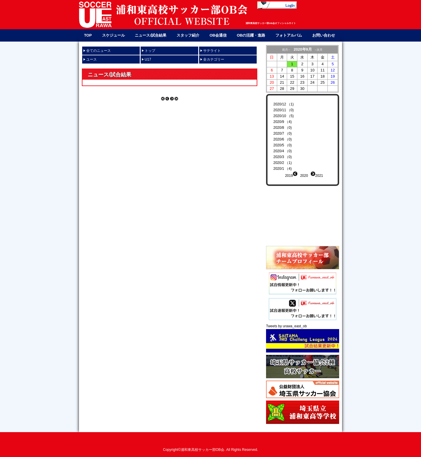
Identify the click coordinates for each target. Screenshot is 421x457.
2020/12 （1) (283, 104)
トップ (150, 51)
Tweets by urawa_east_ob (286, 322)
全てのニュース (98, 51)
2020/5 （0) (282, 145)
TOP (88, 35)
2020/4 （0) (282, 151)
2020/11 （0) (283, 110)
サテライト (212, 51)
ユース (91, 59)
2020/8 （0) (282, 128)
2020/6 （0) (282, 139)
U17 (148, 59)
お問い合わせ (323, 35)
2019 (289, 176)
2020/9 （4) (282, 122)
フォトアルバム (288, 35)
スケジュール (113, 35)
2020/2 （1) (282, 163)
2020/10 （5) (283, 116)
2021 (319, 176)
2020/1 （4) (282, 169)
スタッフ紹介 (188, 35)
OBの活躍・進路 (251, 35)
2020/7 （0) (282, 133)
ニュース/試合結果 (150, 35)
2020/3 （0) (282, 157)
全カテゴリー (213, 59)
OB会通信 (218, 35)
